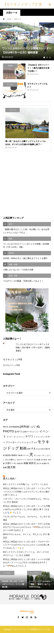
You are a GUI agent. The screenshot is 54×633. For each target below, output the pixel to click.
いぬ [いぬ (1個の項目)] (31, 427)
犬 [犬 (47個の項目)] (31, 454)
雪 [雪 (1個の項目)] (48, 463)
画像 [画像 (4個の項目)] (25, 463)
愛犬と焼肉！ (10, 478)
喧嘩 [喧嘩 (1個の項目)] (28, 449)
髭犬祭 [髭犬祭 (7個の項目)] (11, 467)
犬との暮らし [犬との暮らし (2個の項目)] (10, 460)
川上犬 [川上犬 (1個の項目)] (38, 449)
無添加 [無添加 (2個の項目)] (8, 455)
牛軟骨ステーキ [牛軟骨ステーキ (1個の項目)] (23, 455)
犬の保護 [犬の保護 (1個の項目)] (37, 460)
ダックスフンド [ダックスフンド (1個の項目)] (19, 437)
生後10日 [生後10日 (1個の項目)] (20, 463)
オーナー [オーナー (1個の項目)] (10, 437)
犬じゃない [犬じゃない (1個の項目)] (38, 455)
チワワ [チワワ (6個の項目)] (29, 436)
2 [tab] (47, 57)
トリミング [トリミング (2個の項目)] (38, 437)
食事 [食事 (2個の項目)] (5, 467)
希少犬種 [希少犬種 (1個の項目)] (44, 449)
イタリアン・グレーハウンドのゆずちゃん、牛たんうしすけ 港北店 (26, 500)
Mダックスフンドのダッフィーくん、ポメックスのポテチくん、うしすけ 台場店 (26, 553)
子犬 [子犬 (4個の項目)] (33, 448)
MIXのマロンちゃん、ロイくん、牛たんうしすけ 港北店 (26, 536)
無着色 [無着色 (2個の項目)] (14, 455)
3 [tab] (50, 57)
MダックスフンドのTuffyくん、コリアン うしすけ (25, 484)
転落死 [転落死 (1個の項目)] (44, 463)
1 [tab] (44, 57)
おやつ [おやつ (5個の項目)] (18, 431)
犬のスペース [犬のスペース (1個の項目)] (21, 460)
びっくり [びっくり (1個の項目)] (35, 432)
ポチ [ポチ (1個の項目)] (35, 442)
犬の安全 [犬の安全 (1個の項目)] (44, 460)
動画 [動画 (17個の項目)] (23, 448)
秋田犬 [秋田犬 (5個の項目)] (32, 463)
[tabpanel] (27, 41)
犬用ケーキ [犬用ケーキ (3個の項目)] (10, 463)
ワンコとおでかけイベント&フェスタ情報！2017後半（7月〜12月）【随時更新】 (33, 347)
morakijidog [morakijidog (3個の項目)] (14, 427)
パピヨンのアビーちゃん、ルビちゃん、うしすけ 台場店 (26, 518)
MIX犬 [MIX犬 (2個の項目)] (5, 427)
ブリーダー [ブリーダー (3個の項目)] (11, 442)
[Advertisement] (27, 184)
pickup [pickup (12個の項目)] (24, 426)
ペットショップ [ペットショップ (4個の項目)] (25, 442)
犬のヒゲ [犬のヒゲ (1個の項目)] (30, 460)
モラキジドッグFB (12, 359)
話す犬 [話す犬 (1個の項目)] (39, 463)
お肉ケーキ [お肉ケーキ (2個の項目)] (27, 432)
